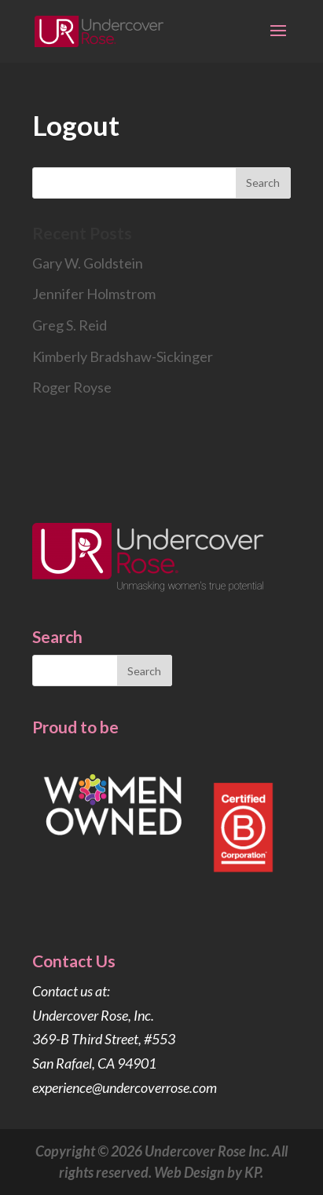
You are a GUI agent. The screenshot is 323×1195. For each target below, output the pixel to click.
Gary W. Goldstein (87, 263)
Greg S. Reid (69, 325)
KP (252, 1172)
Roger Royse (72, 387)
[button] (278, 41)
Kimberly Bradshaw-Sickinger (122, 356)
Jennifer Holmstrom (94, 293)
